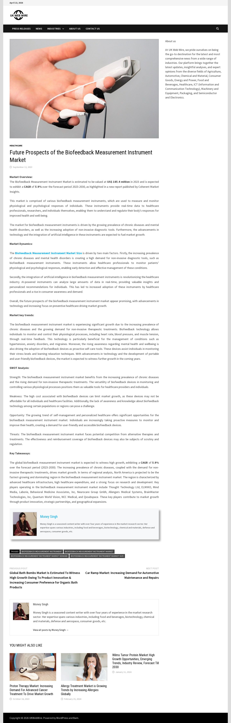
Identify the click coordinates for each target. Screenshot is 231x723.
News (39, 28)
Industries (54, 28)
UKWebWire (35, 717)
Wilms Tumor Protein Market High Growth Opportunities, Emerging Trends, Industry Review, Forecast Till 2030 (135, 661)
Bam (75, 717)
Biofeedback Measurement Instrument (42, 551)
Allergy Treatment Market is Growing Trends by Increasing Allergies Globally (84, 690)
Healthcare (16, 145)
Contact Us (93, 28)
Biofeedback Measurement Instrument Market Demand (39, 556)
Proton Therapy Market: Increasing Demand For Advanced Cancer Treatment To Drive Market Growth (31, 690)
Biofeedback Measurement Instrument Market (89, 551)
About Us (75, 28)
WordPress (62, 717)
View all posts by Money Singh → (51, 629)
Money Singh (49, 517)
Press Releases (21, 28)
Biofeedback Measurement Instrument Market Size (48, 253)
